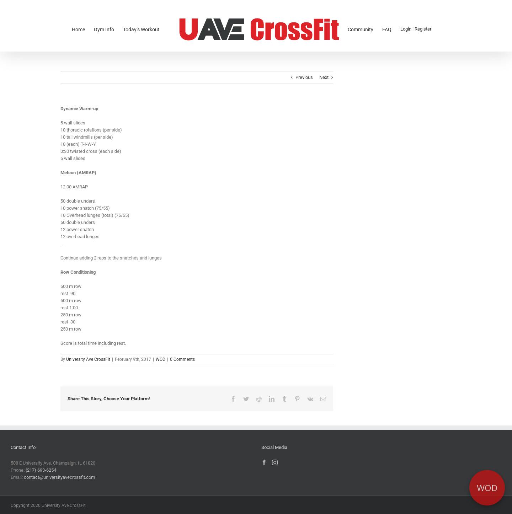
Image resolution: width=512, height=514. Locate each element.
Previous (304, 77)
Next (324, 77)
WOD (160, 359)
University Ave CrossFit (88, 359)
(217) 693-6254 (41, 470)
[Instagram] (275, 462)
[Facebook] (264, 462)
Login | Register (415, 29)
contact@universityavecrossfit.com (59, 477)
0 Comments (182, 359)
